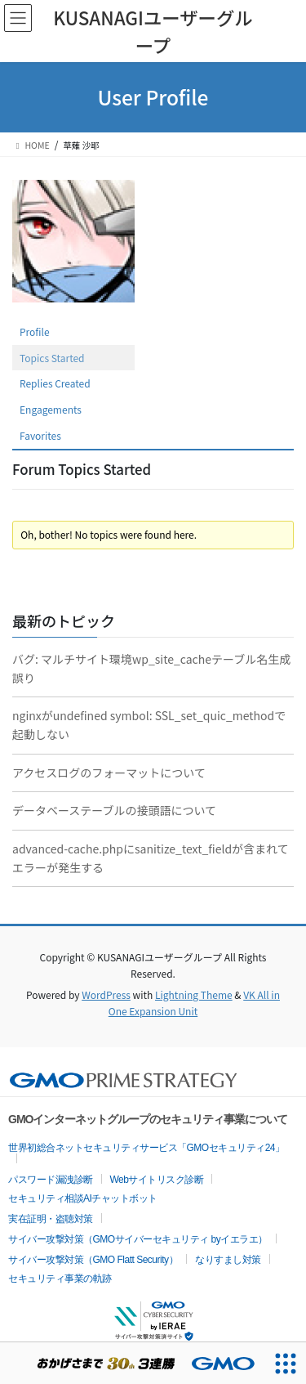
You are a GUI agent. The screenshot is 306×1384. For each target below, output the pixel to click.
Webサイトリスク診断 (157, 1179)
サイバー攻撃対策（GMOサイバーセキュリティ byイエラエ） (138, 1239)
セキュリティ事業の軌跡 (60, 1278)
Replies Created (55, 383)
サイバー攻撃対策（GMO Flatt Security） (93, 1259)
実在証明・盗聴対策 (50, 1219)
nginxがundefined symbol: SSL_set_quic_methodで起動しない (149, 724)
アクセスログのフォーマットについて (109, 772)
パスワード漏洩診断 (50, 1179)
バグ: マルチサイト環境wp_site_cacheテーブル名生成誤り (151, 668)
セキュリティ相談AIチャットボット (82, 1198)
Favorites (40, 435)
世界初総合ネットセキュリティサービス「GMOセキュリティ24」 (146, 1147)
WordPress (106, 994)
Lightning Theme (194, 994)
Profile (35, 331)
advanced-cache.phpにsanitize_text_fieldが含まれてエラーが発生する (150, 858)
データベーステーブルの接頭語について (114, 810)
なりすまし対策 (228, 1259)
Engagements (51, 409)
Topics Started (52, 358)
